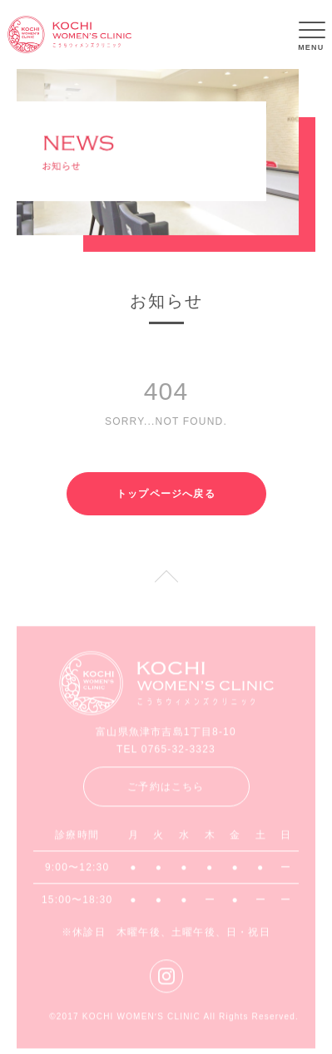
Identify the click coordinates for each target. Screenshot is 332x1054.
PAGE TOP (166, 586)
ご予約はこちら (165, 789)
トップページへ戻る (166, 494)
